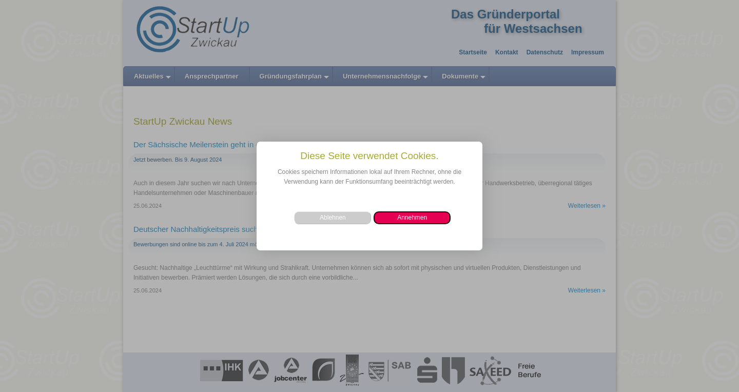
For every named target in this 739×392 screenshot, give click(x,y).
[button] (412, 217)
